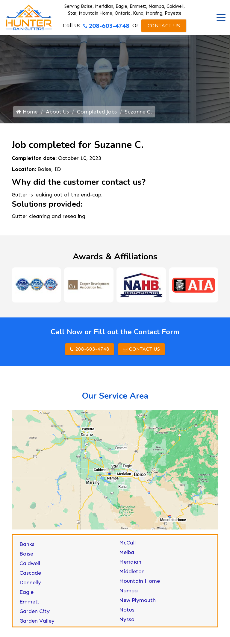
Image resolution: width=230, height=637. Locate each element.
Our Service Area (115, 398)
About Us (57, 113)
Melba (126, 554)
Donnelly (30, 584)
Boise (26, 556)
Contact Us (164, 25)
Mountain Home (139, 583)
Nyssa (126, 621)
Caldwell (29, 565)
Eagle (26, 594)
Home (27, 113)
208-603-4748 (106, 25)
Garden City (34, 613)
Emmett (29, 603)
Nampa (128, 592)
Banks (26, 546)
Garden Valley (37, 623)
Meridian (130, 564)
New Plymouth (137, 602)
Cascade (30, 575)
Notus (126, 612)
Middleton (132, 573)
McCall (127, 544)
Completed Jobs (97, 113)
